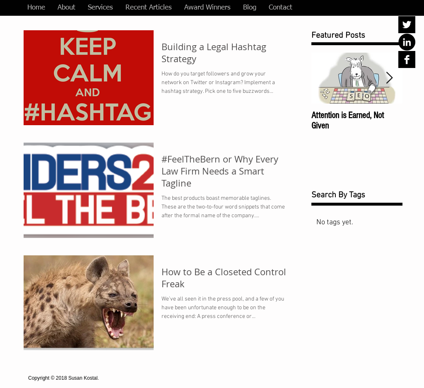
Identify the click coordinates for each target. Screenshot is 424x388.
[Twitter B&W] (406, 24)
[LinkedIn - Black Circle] (406, 42)
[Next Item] (389, 78)
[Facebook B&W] (406, 59)
